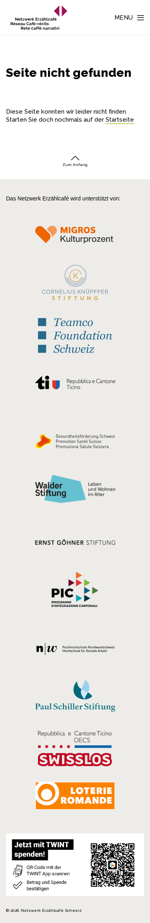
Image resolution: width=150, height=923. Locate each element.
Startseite (120, 119)
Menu (123, 17)
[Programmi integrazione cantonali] (75, 591)
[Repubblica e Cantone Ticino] (75, 384)
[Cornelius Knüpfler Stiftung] (75, 284)
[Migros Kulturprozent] (75, 237)
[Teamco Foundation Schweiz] (75, 334)
